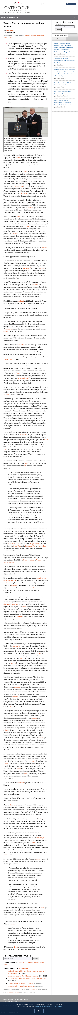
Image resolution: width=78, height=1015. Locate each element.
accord (38, 653)
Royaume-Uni (30, 546)
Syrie (25, 560)
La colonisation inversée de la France (21, 986)
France (21, 962)
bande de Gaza (9, 562)
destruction (32, 588)
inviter (25, 172)
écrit (39, 819)
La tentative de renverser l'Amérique (20, 983)
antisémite (14, 585)
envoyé (38, 859)
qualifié (22, 658)
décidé (7, 730)
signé (27, 463)
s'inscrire (34, 990)
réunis (18, 158)
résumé (6, 394)
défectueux (23, 435)
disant (42, 907)
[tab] (60, 35)
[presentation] (60, 35)
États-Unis (17, 546)
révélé (6, 449)
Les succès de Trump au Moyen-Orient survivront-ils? (26, 978)
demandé (24, 194)
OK (39, 1011)
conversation (18, 186)
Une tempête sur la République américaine (23, 976)
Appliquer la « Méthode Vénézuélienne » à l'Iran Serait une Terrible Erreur (64, 61)
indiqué (21, 301)
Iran (26, 962)
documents (16, 646)
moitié (34, 843)
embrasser (8, 329)
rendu (26, 773)
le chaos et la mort (14, 544)
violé (46, 440)
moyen (19, 616)
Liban (32, 560)
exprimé (15, 697)
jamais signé (26, 268)
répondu (30, 207)
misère (6, 583)
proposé (26, 226)
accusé (6, 855)
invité (18, 216)
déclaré (15, 234)
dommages (40, 838)
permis (42, 268)
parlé (11, 706)
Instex (19, 373)
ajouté (15, 947)
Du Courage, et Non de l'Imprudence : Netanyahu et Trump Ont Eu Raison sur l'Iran (63, 103)
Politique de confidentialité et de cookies (48, 1006)
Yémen (38, 560)
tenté (6, 764)
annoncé (44, 248)
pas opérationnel (23, 378)
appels (34, 718)
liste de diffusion (13, 992)
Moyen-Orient (35, 544)
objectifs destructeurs (11, 604)
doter (24, 607)
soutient (21, 783)
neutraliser (42, 546)
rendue (33, 761)
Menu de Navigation (9, 17)
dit (35, 202)
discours (6, 331)
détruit (13, 663)
